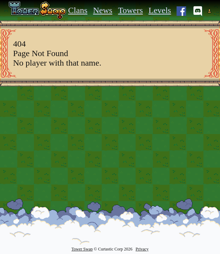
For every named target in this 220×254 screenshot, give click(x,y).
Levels (159, 10)
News (103, 10)
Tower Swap (82, 249)
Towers (130, 10)
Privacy (142, 249)
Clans (78, 10)
